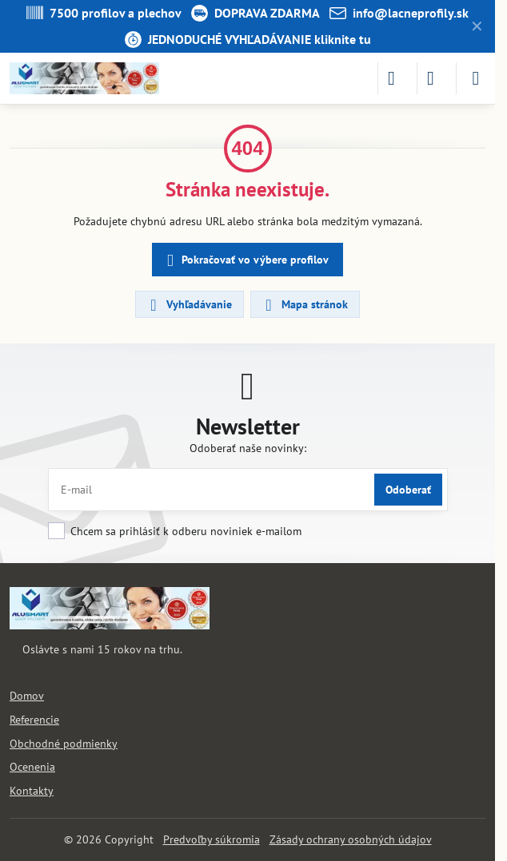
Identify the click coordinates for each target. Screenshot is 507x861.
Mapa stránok (304, 305)
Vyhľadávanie (189, 305)
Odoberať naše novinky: (248, 448)
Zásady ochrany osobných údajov (350, 839)
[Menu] (476, 78)
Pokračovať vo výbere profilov (245, 260)
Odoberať (408, 489)
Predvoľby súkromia (211, 839)
